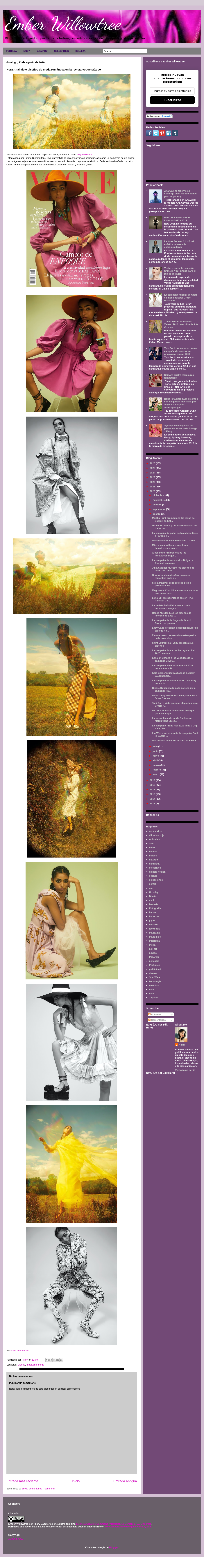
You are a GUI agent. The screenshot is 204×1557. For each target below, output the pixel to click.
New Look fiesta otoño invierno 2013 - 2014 (177, 219)
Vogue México (84, 154)
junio (156, 751)
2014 (153, 799)
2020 (153, 491)
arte (151, 843)
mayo (156, 755)
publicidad (155, 969)
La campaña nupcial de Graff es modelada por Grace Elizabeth (180, 297)
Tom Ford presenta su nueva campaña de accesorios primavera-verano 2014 (180, 351)
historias (154, 916)
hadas (152, 912)
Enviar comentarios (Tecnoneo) (38, 1488)
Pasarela (154, 957)
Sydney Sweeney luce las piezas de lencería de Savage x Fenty (180, 428)
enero (156, 774)
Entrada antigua (125, 1481)
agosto (157, 514)
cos (151, 888)
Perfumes (154, 965)
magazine (31, 1364)
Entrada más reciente (22, 1481)
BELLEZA (80, 51)
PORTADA (11, 51)
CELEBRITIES (61, 51)
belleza (153, 851)
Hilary (182, 1044)
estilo (152, 900)
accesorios (155, 831)
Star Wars (154, 977)
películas (154, 961)
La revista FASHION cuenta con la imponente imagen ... (171, 607)
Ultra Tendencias (20, 1350)
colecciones (156, 879)
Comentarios (157, 1020)
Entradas (154, 1014)
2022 (153, 482)
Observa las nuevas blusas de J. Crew (173, 540)
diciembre (159, 495)
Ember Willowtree (63, 23)
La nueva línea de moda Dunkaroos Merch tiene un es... (172, 719)
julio (155, 746)
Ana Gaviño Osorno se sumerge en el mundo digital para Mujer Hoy (180, 193)
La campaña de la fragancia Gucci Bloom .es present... (171, 622)
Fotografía (155, 908)
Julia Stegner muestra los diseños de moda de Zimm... (173, 569)
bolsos (153, 855)
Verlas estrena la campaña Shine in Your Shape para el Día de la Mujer (180, 271)
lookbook (154, 928)
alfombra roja (156, 835)
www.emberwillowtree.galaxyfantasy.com (128, 1526)
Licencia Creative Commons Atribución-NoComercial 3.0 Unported (113, 1523)
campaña (154, 863)
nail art (153, 948)
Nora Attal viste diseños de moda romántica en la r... (171, 577)
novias (153, 953)
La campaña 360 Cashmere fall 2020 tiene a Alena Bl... (172, 667)
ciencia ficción (157, 871)
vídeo (152, 993)
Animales (154, 839)
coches (153, 875)
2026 (153, 463)
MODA (26, 51)
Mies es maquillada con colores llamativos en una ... (170, 546)
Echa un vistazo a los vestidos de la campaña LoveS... (172, 659)
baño (152, 847)
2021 (153, 486)
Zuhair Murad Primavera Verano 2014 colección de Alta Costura (181, 324)
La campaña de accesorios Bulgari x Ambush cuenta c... (172, 562)
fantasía (153, 904)
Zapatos (153, 997)
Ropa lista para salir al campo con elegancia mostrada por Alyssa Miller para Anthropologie (181, 403)
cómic (152, 884)
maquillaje (155, 936)
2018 (153, 785)
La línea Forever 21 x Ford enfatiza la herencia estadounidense (179, 244)
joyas (152, 920)
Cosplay (153, 892)
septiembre (159, 509)
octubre (157, 504)
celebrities (155, 867)
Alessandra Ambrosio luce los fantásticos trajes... (169, 554)
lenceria (153, 924)
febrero (157, 769)
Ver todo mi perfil (185, 1070)
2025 (153, 468)
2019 (153, 780)
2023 (153, 477)
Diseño (21, 1364)
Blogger (113, 1547)
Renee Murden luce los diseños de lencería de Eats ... (171, 614)
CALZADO (42, 51)
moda (41, 1364)
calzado (153, 859)
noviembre (159, 500)
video (152, 989)
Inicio (76, 1481)
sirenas (153, 973)
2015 (153, 794)
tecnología (155, 981)
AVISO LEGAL (16, 1539)
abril (155, 760)
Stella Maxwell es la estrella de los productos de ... (171, 584)
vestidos (154, 985)
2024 (153, 472)
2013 (153, 803)
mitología (154, 940)
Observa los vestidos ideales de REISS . (174, 740)
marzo (156, 765)
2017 (153, 789)
